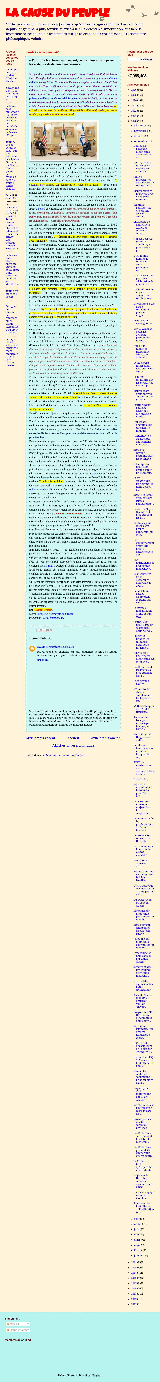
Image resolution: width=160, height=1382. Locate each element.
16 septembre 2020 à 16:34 (61, 646)
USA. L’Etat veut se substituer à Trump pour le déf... (144, 890)
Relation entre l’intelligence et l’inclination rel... (144, 1208)
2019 (134, 1262)
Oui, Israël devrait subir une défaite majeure (143, 426)
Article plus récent (40, 738)
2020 (134, 121)
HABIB (41, 646)
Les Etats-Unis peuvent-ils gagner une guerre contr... (143, 1151)
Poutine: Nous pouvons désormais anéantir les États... (142, 410)
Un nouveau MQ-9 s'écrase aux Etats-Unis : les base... (144, 1061)
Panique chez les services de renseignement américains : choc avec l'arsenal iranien (12, 352)
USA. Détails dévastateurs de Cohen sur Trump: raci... (143, 1047)
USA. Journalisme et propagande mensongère (144, 564)
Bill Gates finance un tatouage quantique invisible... (141, 641)
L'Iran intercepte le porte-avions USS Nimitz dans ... (144, 294)
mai (137, 1234)
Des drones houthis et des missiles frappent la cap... (143, 751)
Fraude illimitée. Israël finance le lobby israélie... (144, 876)
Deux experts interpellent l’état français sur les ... (143, 367)
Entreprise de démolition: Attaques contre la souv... (142, 227)
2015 (134, 1283)
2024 (134, 100)
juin (137, 1229)
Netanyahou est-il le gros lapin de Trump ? (12, 93)
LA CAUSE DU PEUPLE (57, 14)
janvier (139, 1255)
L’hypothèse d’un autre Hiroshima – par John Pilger (144, 309)
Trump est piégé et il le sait (12, 293)
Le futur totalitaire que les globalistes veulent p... (144, 381)
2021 (134, 116)
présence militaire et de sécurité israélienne (54, 98)
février (138, 1250)
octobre (139, 136)
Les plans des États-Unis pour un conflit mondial (144, 915)
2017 (134, 1272)
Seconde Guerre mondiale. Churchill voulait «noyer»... (143, 1001)
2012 (134, 1299)
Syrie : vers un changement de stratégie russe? (143, 929)
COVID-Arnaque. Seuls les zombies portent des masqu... (143, 334)
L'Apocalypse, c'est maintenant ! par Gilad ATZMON (143, 1094)
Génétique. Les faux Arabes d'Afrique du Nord (12, 75)
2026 (134, 89)
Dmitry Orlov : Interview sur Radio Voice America (143, 167)
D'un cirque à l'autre (142, 682)
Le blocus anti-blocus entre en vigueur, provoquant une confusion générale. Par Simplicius (12, 270)
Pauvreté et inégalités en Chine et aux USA (143, 612)
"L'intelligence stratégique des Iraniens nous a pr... (142, 440)
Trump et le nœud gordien (143, 322)
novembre (140, 130)
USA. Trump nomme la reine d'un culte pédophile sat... (141, 263)
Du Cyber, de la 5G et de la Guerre (143, 902)
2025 (134, 94)
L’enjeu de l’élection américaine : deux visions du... (142, 151)
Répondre (43, 659)
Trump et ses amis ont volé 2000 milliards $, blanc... (143, 395)
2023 (134, 105)
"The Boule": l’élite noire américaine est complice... (144, 657)
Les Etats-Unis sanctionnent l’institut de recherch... (143, 1137)
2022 (134, 110)
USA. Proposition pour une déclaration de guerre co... (144, 280)
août (137, 1218)
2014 (134, 1288)
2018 (134, 1267)
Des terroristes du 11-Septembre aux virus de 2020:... (142, 579)
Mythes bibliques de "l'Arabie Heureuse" (144, 709)
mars (137, 1245)
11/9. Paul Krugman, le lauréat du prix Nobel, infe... (142, 790)
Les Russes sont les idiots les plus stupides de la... (143, 671)
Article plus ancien (106, 738)
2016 (134, 1277)
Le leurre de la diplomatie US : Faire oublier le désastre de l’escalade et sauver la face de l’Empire (12, 121)
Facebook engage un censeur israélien (144, 1195)
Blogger (97, 1375)
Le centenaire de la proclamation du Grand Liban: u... (144, 824)
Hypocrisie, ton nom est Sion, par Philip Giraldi (143, 957)
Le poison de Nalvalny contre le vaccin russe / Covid (143, 1181)
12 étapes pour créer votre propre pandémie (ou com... (143, 529)
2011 (134, 1304)
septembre (141, 141)
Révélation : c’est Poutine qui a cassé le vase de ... (144, 1109)
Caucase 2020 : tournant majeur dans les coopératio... (143, 807)
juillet (138, 1224)
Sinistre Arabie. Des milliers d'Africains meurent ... (143, 971)
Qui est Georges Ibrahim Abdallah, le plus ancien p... (143, 244)
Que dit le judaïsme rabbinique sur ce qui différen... (142, 351)
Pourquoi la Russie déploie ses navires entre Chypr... (143, 626)
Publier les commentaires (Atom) (63, 755)
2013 (134, 1293)
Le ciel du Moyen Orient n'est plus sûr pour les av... (144, 513)
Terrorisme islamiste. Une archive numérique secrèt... (144, 1032)
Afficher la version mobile (73, 745)
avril (137, 1239)
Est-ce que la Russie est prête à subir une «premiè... (143, 468)
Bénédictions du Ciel (12, 197)
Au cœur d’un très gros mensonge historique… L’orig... (142, 723)
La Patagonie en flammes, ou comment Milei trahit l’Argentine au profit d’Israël (12, 318)
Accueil (73, 738)
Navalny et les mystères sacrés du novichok (142, 1123)
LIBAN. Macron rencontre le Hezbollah (142, 838)
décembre (140, 125)
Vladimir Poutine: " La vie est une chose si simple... (143, 210)
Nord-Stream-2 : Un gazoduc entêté (143, 737)
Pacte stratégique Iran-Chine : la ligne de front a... (144, 483)
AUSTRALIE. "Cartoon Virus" (141, 863)
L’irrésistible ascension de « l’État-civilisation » (143, 985)
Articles (13, 1323)
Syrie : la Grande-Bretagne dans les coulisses (144, 454)
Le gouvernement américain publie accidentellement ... (144, 547)
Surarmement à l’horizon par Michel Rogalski (143, 851)
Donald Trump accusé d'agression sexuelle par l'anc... (142, 597)
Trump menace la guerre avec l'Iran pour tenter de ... (144, 195)
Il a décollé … (142, 779)
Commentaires (17, 1329)
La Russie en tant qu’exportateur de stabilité (143, 1166)
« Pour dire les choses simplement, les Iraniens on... (143, 695)
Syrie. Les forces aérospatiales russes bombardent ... (144, 499)
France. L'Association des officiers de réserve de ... (144, 181)
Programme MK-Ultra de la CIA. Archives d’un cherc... (144, 1016)
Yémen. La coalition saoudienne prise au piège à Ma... (143, 1077)
